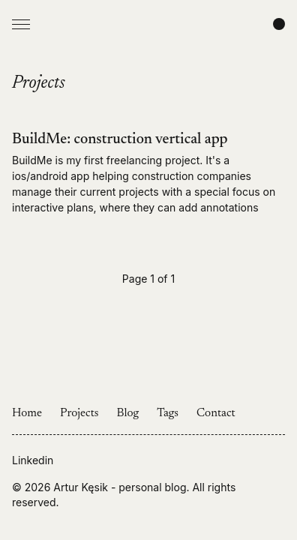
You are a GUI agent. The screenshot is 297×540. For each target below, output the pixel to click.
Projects (79, 413)
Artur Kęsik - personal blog (119, 487)
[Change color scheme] (279, 24)
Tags (167, 413)
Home (27, 413)
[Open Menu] (21, 24)
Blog (128, 413)
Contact (216, 413)
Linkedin (32, 460)
